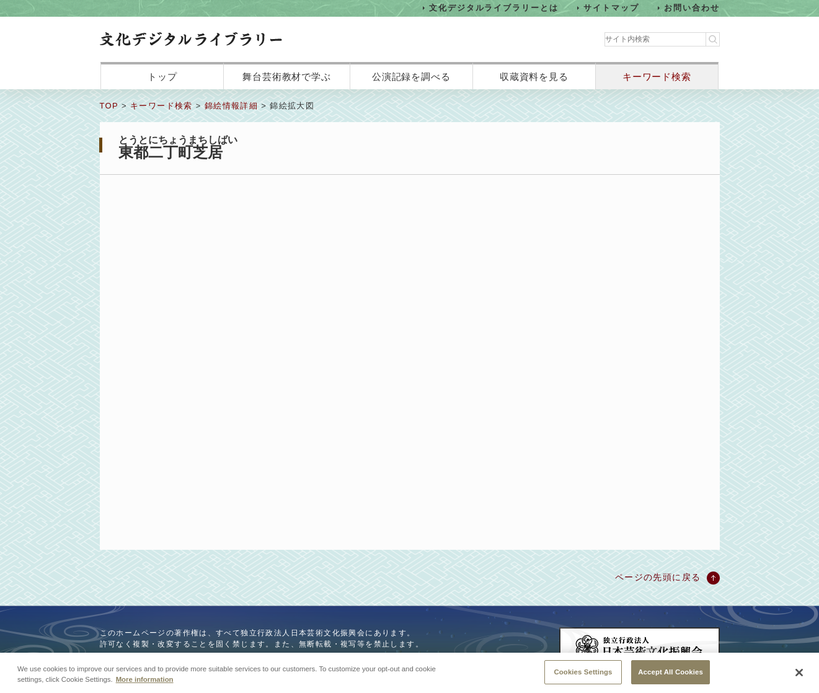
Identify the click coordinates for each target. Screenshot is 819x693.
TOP (109, 105)
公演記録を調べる (411, 76)
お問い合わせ (692, 7)
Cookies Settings (583, 673)
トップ (162, 76)
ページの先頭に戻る (658, 577)
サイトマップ (611, 7)
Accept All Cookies (670, 673)
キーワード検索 (656, 76)
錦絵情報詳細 (231, 105)
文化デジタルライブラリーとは (494, 7)
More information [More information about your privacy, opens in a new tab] (145, 680)
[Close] (799, 674)
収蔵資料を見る (534, 76)
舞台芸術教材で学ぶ (286, 76)
